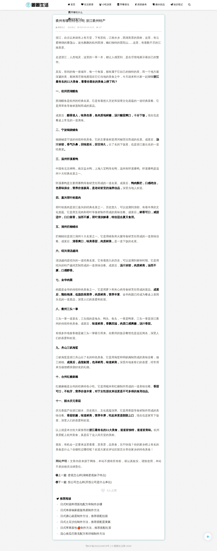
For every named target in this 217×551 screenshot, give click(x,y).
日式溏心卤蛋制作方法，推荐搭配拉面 (84, 516)
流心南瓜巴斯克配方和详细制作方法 (82, 533)
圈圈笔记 (60, 27)
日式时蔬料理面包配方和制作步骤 (81, 504)
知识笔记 (177, 5)
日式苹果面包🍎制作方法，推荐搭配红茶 (85, 527)
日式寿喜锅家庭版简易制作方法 (79, 510)
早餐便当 (124, 5)
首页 (72, 5)
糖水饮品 (159, 5)
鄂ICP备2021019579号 (98, 546)
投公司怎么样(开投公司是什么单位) (90, 482)
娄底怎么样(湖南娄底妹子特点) (87, 475)
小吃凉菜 (106, 5)
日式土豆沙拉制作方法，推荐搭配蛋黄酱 (85, 521)
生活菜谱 (88, 5)
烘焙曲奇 (141, 5)
